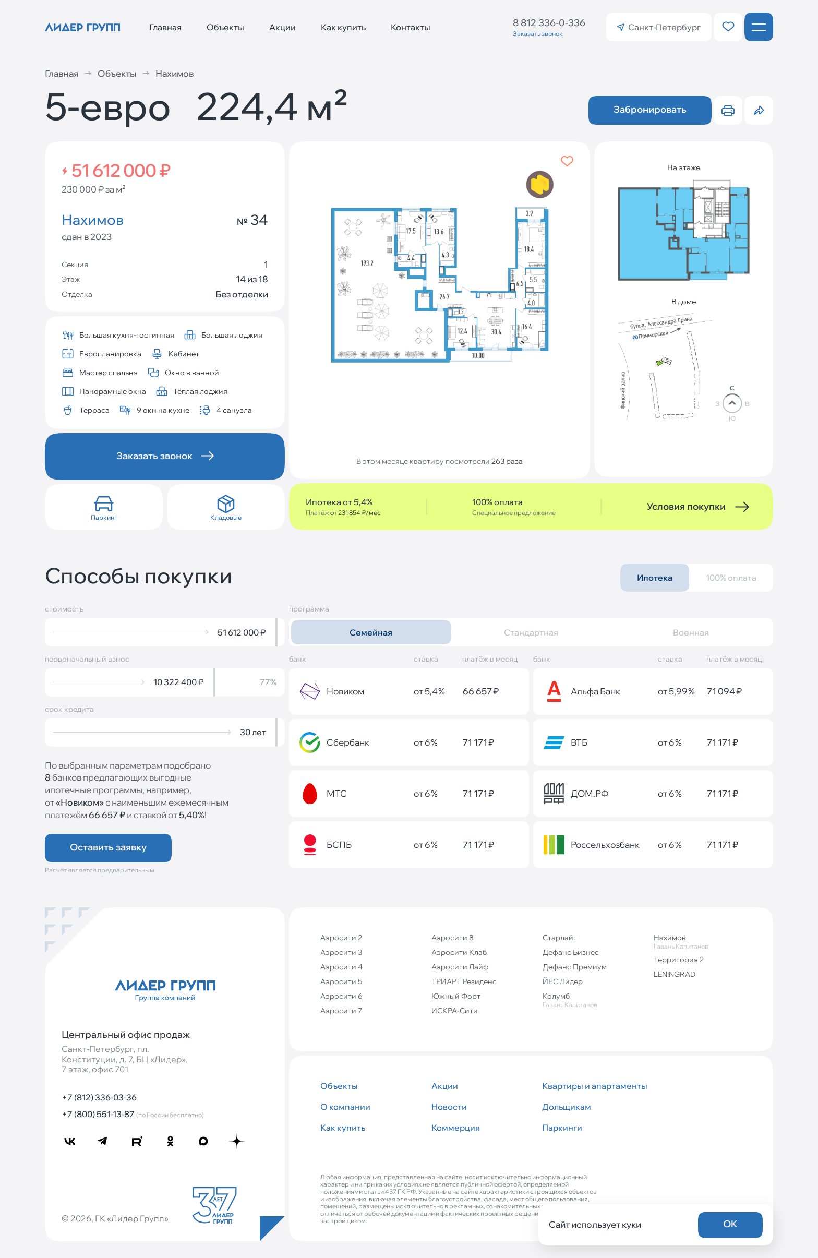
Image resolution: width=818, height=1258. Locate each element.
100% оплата (731, 577)
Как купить (343, 27)
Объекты (225, 27)
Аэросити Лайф (460, 967)
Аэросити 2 (341, 937)
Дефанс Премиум (575, 967)
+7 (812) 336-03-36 (99, 1097)
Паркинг (104, 517)
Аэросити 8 (452, 937)
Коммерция (455, 1127)
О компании (345, 1106)
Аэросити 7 (341, 1010)
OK (730, 1224)
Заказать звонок (537, 34)
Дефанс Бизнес (571, 952)
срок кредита (69, 709)
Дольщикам (566, 1106)
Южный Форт (455, 996)
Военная (691, 632)
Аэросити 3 (341, 952)
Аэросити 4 (341, 967)
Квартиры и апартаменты (593, 1086)
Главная (165, 27)
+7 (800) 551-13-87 (133, 1114)
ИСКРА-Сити (454, 1010)
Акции (282, 27)
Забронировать (650, 109)
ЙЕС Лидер (563, 981)
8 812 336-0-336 (549, 23)
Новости (449, 1106)
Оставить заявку (108, 847)
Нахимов (168, 73)
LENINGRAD (674, 974)
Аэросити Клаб (459, 952)
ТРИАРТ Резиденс (464, 981)
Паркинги (562, 1127)
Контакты (410, 27)
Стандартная (531, 632)
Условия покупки (686, 506)
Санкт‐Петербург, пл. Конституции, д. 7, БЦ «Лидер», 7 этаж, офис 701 (124, 1059)
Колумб (594, 1000)
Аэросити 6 (341, 996)
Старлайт (560, 937)
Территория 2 (679, 959)
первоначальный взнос (87, 659)
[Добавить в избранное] (567, 161)
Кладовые (226, 517)
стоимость (64, 609)
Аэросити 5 (341, 981)
